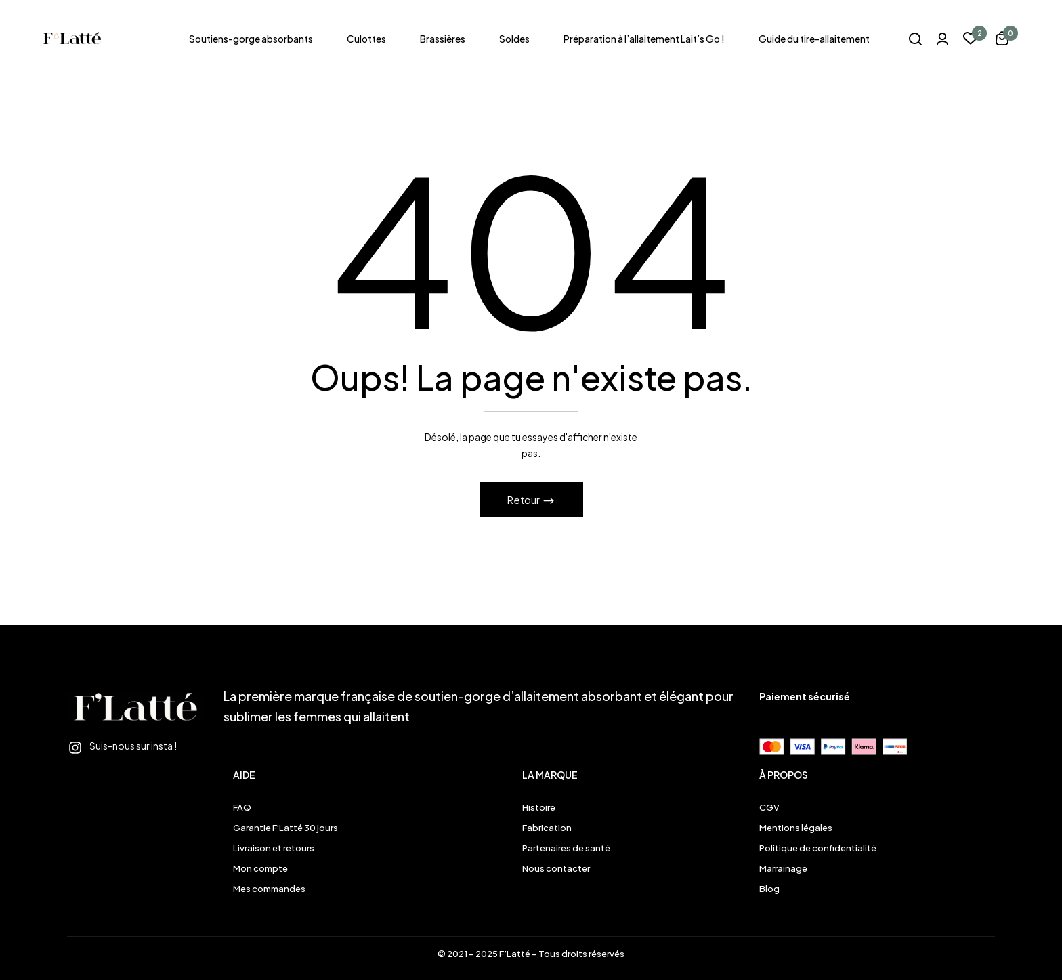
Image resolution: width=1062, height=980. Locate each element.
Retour (524, 499)
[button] (1002, 40)
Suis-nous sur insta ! (133, 746)
